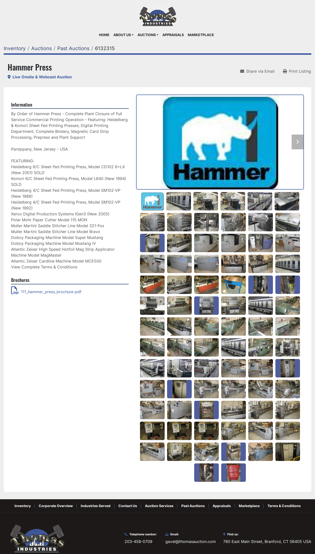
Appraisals (173, 35)
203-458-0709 (138, 541)
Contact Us (127, 506)
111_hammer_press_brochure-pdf (46, 291)
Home (104, 35)
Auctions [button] (147, 35)
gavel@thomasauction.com (190, 541)
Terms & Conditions (284, 506)
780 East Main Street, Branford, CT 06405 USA (267, 541)
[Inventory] (15, 48)
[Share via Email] (259, 71)
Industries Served (95, 506)
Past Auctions (193, 506)
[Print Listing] (297, 71)
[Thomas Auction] (36, 538)
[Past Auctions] (73, 48)
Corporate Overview (56, 506)
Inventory (23, 506)
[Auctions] (41, 48)
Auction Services (159, 506)
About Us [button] (122, 35)
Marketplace (201, 35)
